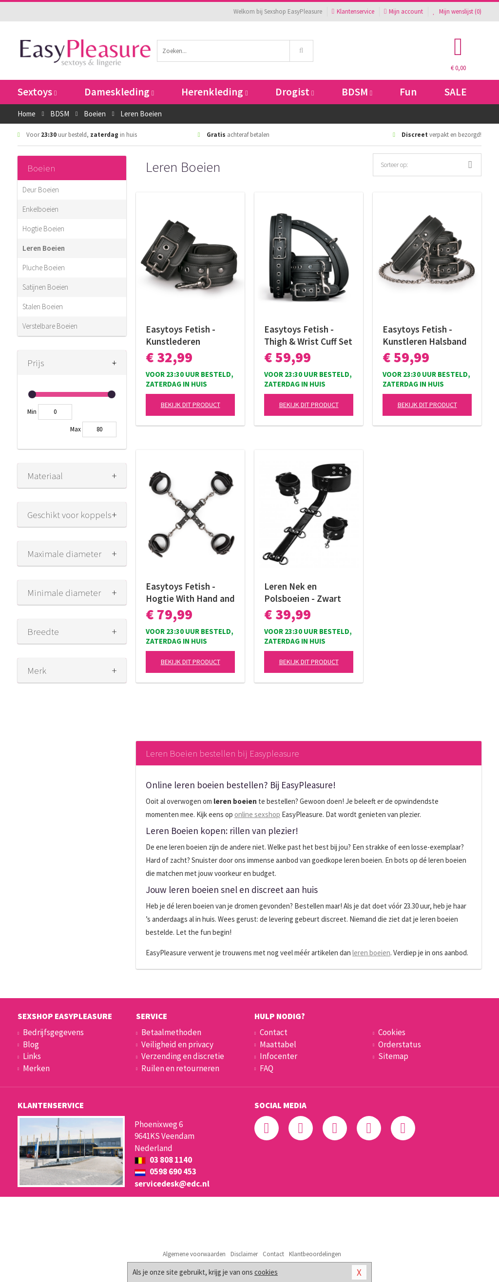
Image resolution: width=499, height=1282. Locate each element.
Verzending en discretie (182, 1056)
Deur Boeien (40, 189)
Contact (274, 1032)
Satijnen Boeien (45, 287)
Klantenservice (353, 11)
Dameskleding (119, 91)
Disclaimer (244, 1254)
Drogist (294, 91)
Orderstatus (399, 1044)
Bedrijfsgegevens (53, 1032)
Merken (36, 1068)
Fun (408, 91)
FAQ (266, 1068)
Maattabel (278, 1044)
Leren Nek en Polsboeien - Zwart (302, 592)
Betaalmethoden (171, 1032)
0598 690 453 (165, 1171)
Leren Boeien (43, 248)
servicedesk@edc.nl (172, 1183)
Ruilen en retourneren (180, 1068)
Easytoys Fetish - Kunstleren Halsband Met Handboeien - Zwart (425, 335)
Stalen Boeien (42, 306)
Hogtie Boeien (43, 228)
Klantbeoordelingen (315, 1254)
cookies (266, 1272)
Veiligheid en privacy (177, 1044)
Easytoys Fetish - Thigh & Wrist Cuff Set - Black (308, 335)
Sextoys (37, 91)
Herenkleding (214, 91)
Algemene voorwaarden (194, 1254)
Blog (31, 1044)
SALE (455, 91)
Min (32, 412)
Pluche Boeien (43, 267)
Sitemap (393, 1056)
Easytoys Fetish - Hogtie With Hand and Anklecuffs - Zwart (190, 592)
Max (75, 429)
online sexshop (257, 814)
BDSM (357, 91)
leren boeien (371, 952)
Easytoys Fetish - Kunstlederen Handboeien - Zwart (186, 335)
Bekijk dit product (190, 404)
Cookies (391, 1032)
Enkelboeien (40, 209)
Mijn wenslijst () (457, 11)
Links (32, 1056)
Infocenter (278, 1056)
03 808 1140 (163, 1159)
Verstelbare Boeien (49, 326)
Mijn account (403, 11)
